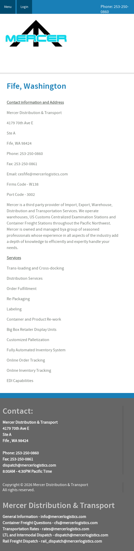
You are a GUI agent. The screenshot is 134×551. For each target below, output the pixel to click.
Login (24, 7)
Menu (8, 7)
